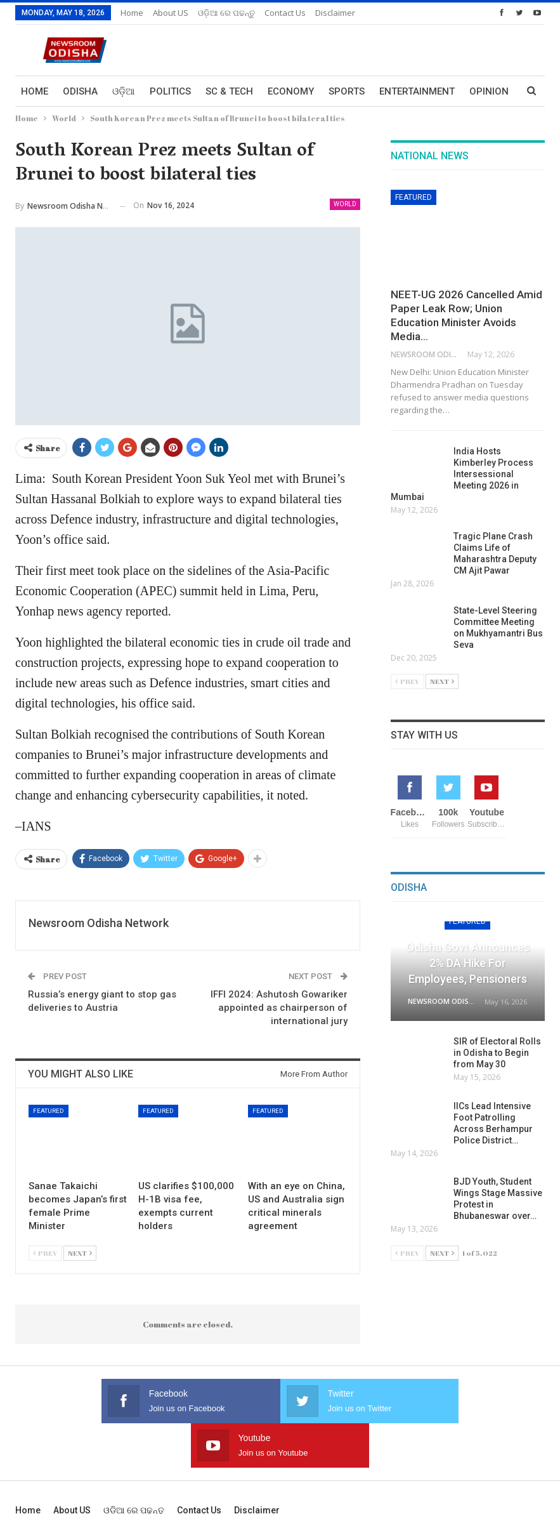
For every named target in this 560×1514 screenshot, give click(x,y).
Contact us (285, 12)
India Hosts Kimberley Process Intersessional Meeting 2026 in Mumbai (462, 474)
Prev (45, 1253)
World (345, 204)
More (482, 91)
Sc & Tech (229, 91)
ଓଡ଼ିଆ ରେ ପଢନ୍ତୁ (226, 12)
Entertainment (417, 91)
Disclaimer (335, 12)
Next (80, 1253)
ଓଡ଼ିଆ (123, 91)
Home (131, 12)
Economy (291, 91)
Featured (48, 1110)
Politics (170, 91)
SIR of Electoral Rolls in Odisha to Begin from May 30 (497, 1052)
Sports (347, 91)
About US (170, 12)
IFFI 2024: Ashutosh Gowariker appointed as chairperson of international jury (279, 1008)
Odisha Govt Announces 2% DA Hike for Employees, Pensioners (468, 962)
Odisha (80, 91)
